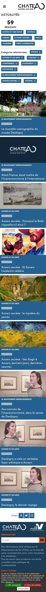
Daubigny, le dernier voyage (19, 505)
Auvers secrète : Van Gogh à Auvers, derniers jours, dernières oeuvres (21, 363)
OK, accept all (13, 585)
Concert (32, 58)
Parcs (38, 38)
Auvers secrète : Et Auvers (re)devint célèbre (17, 269)
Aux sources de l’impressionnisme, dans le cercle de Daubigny (22, 412)
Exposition (7, 69)
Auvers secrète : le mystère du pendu (20, 315)
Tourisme (6, 43)
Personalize (23, 589)
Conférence (8, 63)
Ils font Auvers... (22, 38)
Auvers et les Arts (11, 58)
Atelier (34, 52)
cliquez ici (10, 582)
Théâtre (29, 81)
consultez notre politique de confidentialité (15, 564)
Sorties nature (9, 81)
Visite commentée (25, 43)
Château (31, 32)
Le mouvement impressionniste (17, 75)
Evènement (27, 63)
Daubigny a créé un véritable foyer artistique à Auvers (19, 460)
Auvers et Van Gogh (12, 32)
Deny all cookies (32, 585)
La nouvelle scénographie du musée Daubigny (19, 130)
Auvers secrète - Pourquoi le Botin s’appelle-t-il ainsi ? (22, 223)
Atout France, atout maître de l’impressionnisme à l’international (22, 177)
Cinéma (5, 38)
